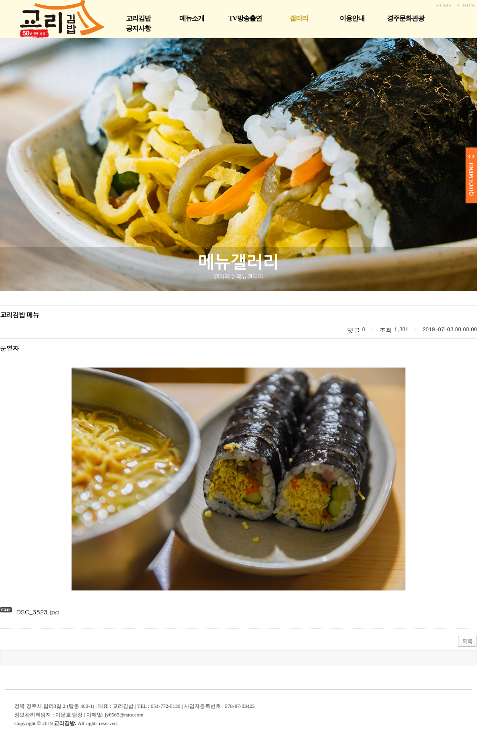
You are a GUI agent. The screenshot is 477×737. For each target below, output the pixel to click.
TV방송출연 (244, 18)
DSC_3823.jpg (37, 611)
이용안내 (352, 18)
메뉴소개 (191, 18)
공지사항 (138, 28)
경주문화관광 (405, 18)
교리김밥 (138, 18)
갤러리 (299, 18)
